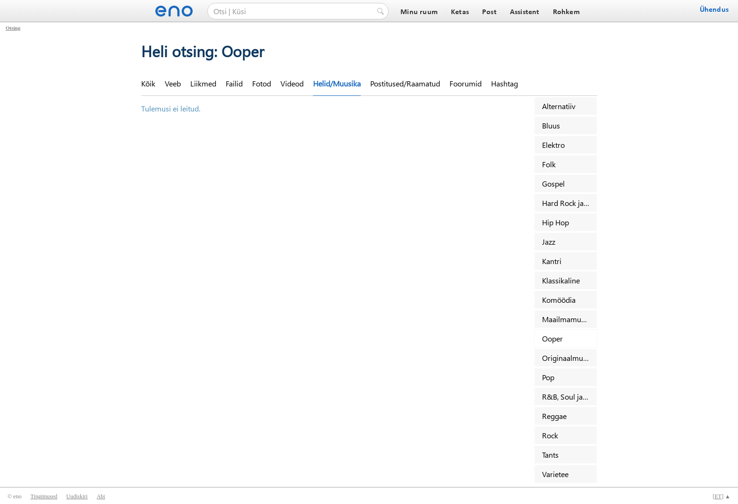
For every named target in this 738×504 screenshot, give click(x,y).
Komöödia (559, 300)
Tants (550, 455)
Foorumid (466, 83)
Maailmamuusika (569, 319)
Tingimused (43, 496)
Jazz (548, 242)
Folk (549, 164)
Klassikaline (561, 280)
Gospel (553, 183)
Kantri (551, 261)
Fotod (261, 83)
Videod (292, 83)
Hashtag (504, 83)
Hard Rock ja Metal (569, 203)
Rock (550, 435)
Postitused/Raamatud (405, 83)
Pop (548, 377)
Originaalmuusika (569, 358)
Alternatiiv (559, 106)
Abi (101, 496)
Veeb (173, 83)
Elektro (553, 145)
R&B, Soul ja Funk (569, 396)
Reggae (554, 416)
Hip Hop (555, 222)
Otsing (13, 28)
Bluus (551, 125)
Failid (234, 83)
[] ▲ (721, 496)
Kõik (148, 83)
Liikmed (203, 83)
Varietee (555, 474)
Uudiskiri (76, 496)
